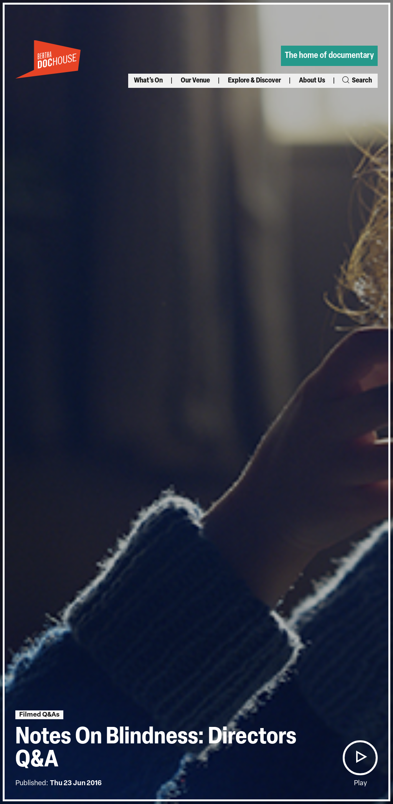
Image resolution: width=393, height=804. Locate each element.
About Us (312, 80)
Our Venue (195, 80)
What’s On (148, 80)
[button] (360, 757)
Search (356, 80)
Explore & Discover (254, 80)
